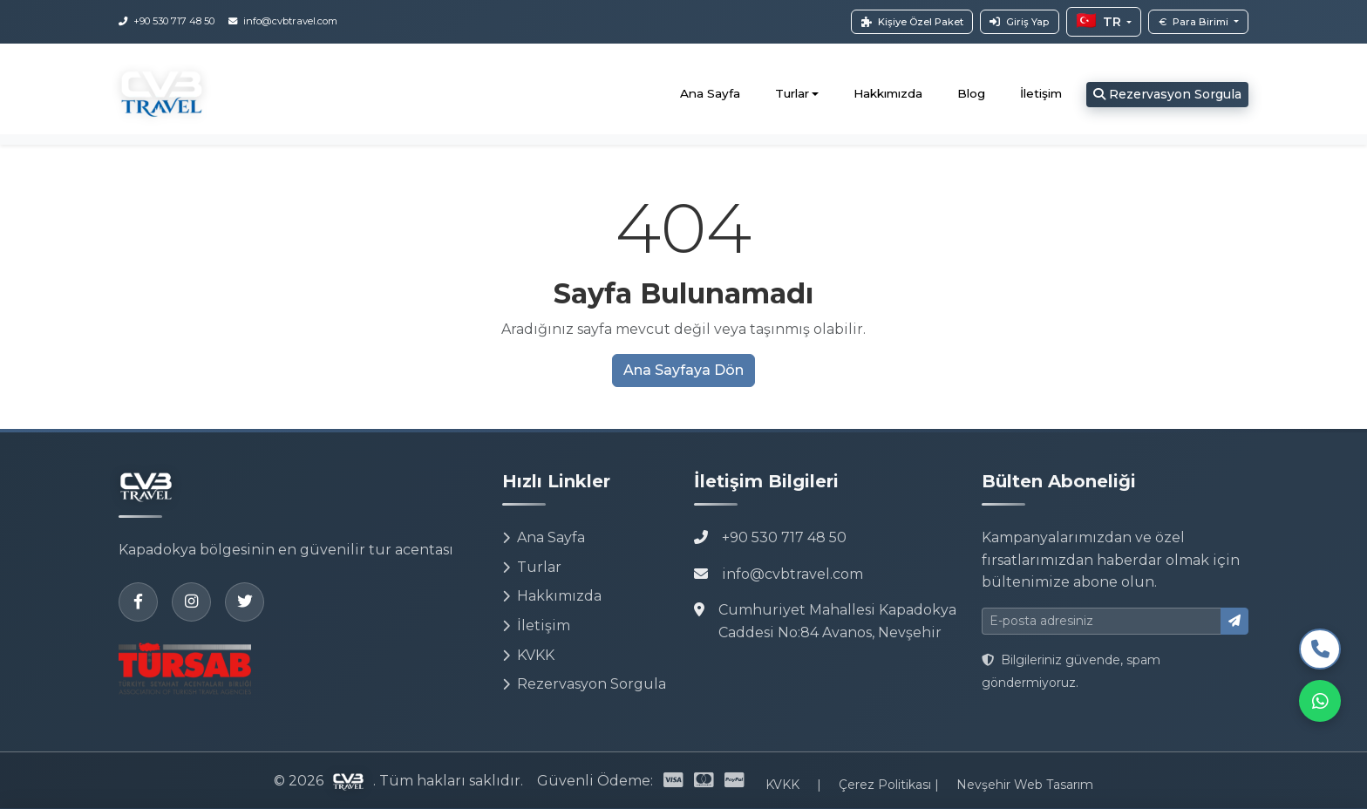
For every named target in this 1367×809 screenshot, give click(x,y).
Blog (971, 93)
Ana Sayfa (710, 93)
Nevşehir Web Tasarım (1024, 784)
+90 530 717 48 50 (784, 537)
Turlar (531, 567)
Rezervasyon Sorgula (1167, 94)
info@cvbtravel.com (792, 574)
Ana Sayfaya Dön (683, 370)
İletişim (1041, 93)
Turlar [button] (792, 93)
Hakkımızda (888, 93)
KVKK (528, 655)
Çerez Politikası (887, 784)
